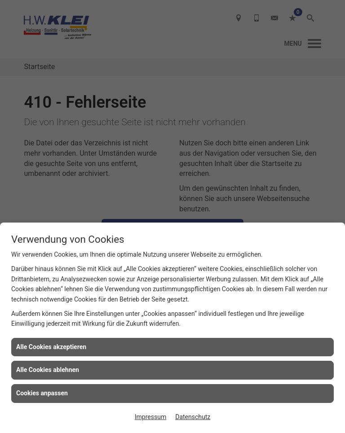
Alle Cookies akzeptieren (51, 346)
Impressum (150, 416)
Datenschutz (192, 416)
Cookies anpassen (42, 393)
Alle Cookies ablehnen (47, 369)
